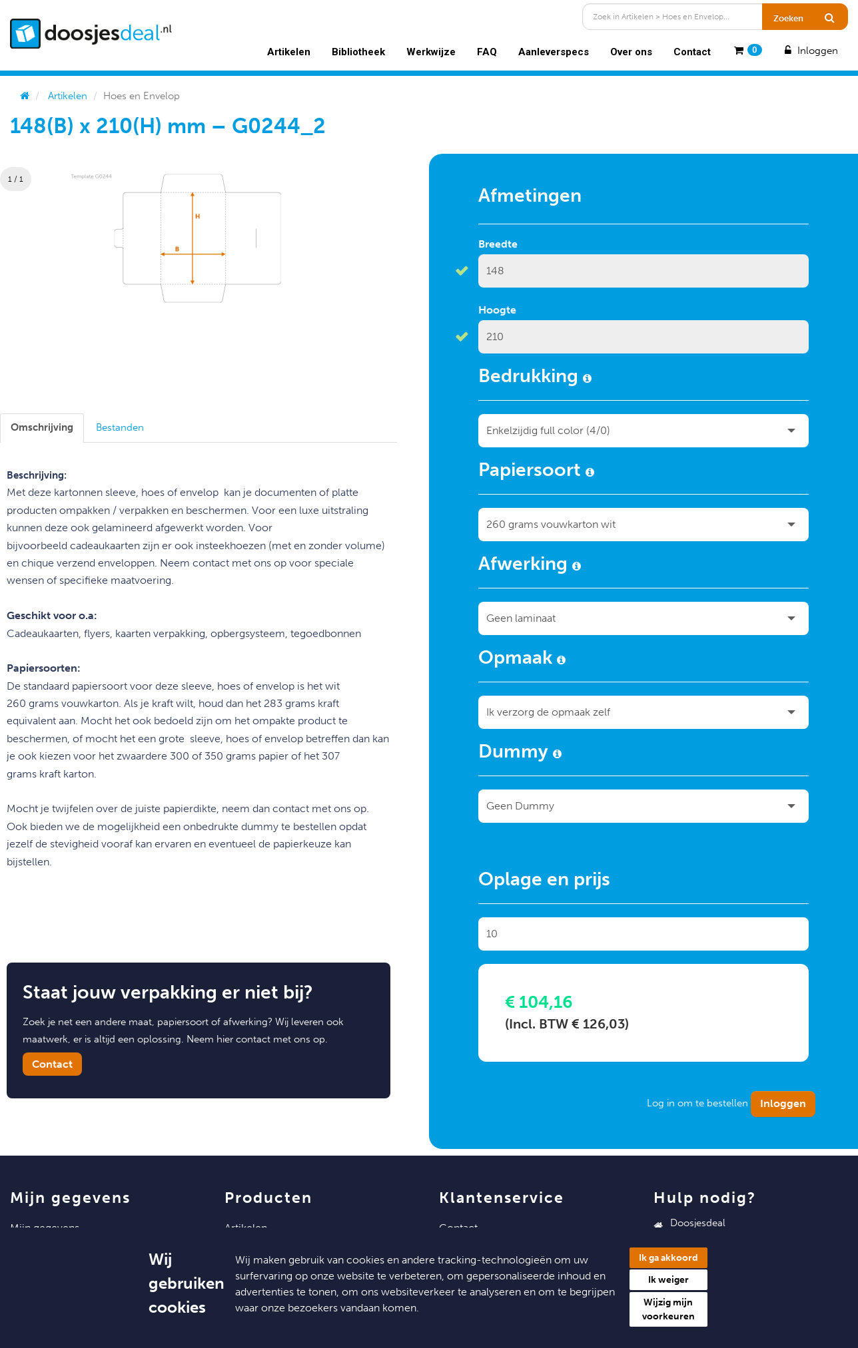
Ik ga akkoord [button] (668, 1257)
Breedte (498, 244)
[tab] (42, 427)
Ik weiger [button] (668, 1279)
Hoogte (497, 310)
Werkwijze (431, 52)
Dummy (520, 753)
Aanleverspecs (553, 52)
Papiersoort (536, 472)
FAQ (487, 52)
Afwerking (529, 565)
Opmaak (522, 659)
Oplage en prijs (544, 881)
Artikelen (288, 52)
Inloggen (810, 51)
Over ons (631, 52)
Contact (692, 52)
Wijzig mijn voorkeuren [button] (668, 1309)
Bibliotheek (358, 52)
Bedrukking (535, 378)
